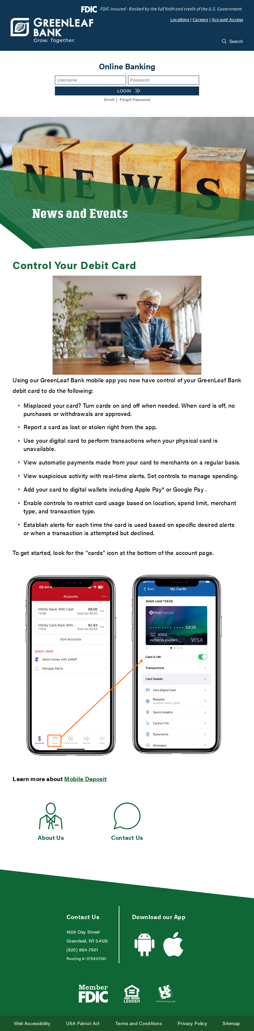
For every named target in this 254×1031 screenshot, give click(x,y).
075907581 (96, 958)
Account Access (227, 19)
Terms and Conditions (138, 1023)
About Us (51, 837)
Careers (200, 19)
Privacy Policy (192, 1023)
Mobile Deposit (85, 778)
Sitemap (231, 1023)
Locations (179, 19)
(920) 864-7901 (82, 949)
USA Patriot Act (83, 1023)
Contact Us (127, 837)
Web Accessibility (32, 1023)
